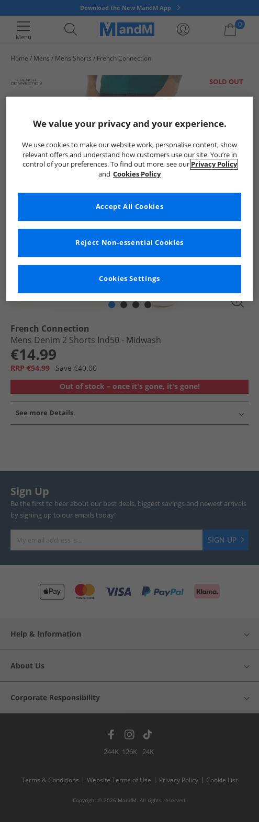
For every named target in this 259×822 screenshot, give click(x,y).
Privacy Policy (214, 164)
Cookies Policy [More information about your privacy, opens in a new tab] (137, 174)
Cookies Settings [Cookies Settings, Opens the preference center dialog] (129, 279)
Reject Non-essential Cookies (129, 243)
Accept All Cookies (129, 207)
